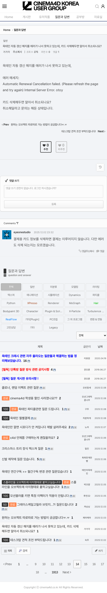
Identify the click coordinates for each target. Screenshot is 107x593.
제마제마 (87, 517)
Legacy (53, 327)
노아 (87, 427)
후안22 (87, 496)
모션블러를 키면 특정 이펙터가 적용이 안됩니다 (40, 496)
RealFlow (11, 319)
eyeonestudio (22, 232)
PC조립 (54, 319)
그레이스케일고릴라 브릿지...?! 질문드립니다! (45, 504)
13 (69, 564)
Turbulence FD (96, 311)
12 (60, 564)
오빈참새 (87, 387)
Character (32, 311)
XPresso (32, 303)
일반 (32, 286)
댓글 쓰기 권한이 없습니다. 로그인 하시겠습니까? (31, 188)
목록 (8, 551)
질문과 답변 (16, 271)
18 (37, 572)
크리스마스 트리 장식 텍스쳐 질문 (23, 448)
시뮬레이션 (53, 295)
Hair (96, 303)
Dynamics (75, 295)
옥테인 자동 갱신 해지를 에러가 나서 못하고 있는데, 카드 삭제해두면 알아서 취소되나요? (52, 46)
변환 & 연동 (96, 319)
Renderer (53, 303)
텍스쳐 (11, 295)
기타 (32, 327)
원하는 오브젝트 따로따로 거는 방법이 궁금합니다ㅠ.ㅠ (36, 517)
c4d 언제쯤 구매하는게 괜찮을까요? (33, 438)
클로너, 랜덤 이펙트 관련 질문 (21, 387)
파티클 (96, 295)
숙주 (87, 540)
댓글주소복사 (86, 251)
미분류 (53, 286)
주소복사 (17, 51)
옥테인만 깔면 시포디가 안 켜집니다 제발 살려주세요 (35, 427)
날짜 (100, 346)
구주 (87, 409)
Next (67, 572)
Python (11, 303)
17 (102, 564)
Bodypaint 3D (11, 311)
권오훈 (87, 369)
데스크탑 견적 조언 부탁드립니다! (31, 540)
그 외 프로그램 (74, 319)
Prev (7, 564)
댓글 (100, 251)
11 (52, 564)
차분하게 (87, 418)
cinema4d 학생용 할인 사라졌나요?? (34, 398)
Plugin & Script (54, 311)
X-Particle (75, 311)
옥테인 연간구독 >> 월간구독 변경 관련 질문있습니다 (35, 471)
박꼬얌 (87, 484)
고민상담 (11, 327)
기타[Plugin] (32, 319)
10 (44, 564)
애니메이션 (32, 295)
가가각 (6, 52)
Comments (11, 223)
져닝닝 (87, 506)
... (27, 564)
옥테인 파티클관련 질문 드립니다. (40, 409)
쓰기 (98, 550)
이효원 (87, 358)
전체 (11, 286)
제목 (40, 346)
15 (85, 564)
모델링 (74, 286)
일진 (87, 448)
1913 (55, 572)
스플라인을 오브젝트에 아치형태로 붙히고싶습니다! (39, 484)
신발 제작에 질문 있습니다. (19, 459)
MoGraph (74, 303)
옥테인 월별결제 (20, 418)
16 (25, 361)
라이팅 (96, 286)
